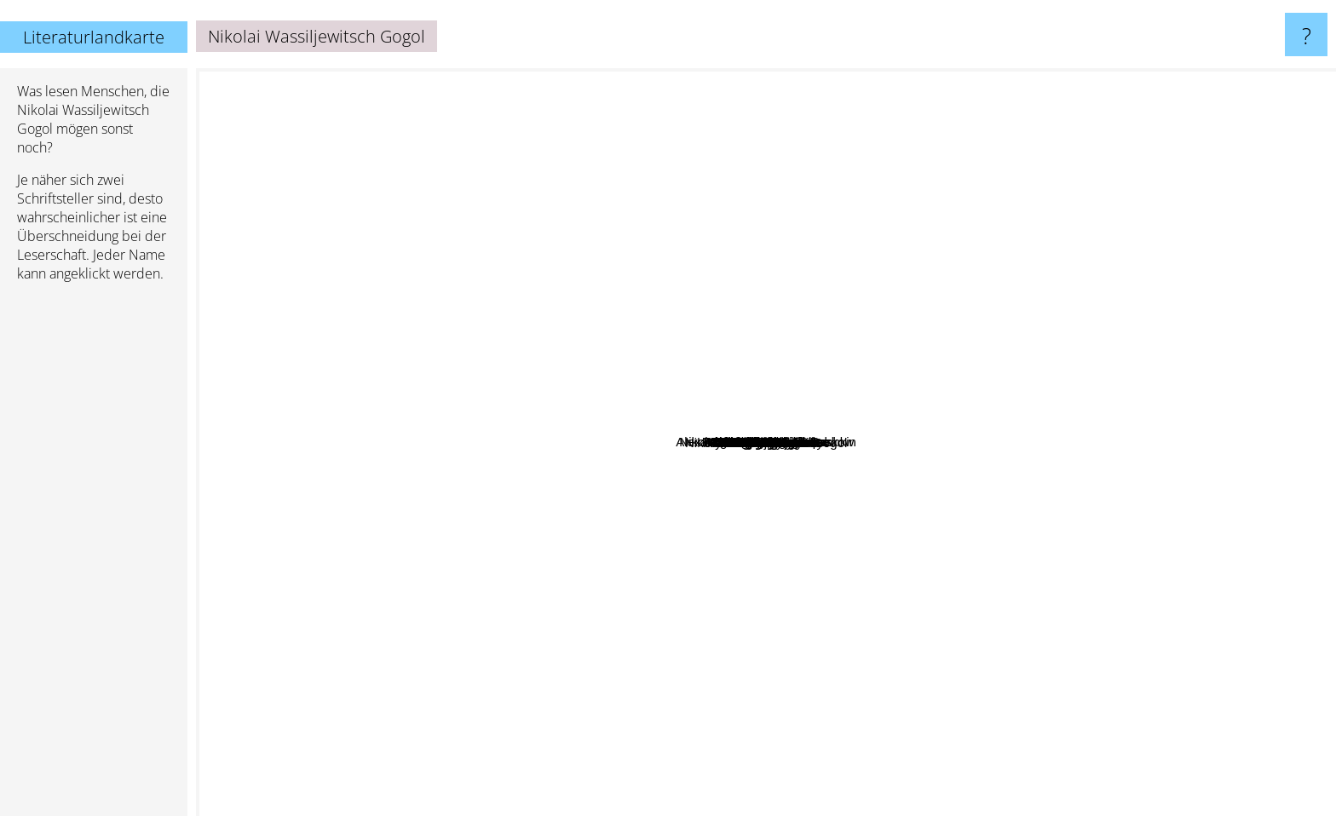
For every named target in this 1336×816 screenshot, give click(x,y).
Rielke (991, 200)
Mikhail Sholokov (730, 381)
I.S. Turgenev (731, 632)
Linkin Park (1086, 556)
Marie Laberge (363, 376)
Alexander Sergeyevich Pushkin (786, 377)
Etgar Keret (911, 608)
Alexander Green (497, 486)
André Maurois (638, 137)
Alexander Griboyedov (1242, 598)
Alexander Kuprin (874, 447)
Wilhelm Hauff (539, 676)
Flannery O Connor (1116, 543)
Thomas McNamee (519, 208)
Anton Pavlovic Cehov (936, 458)
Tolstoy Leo (797, 529)
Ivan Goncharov (814, 676)
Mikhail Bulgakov (415, 401)
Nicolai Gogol (1094, 690)
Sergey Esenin (1284, 262)
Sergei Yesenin (573, 741)
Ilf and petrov (735, 454)
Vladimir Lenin (1010, 739)
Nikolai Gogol (834, 365)
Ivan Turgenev (556, 540)
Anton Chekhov (823, 274)
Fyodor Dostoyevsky (280, 565)
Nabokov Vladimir (565, 446)
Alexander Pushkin (629, 499)
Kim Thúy (609, 702)
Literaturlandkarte (93, 37)
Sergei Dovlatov (872, 419)
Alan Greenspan (420, 374)
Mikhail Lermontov (636, 442)
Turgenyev (579, 567)
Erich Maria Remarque (688, 274)
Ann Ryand (501, 661)
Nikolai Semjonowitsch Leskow (1079, 320)
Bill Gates (889, 283)
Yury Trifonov (1081, 384)
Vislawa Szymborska (742, 136)
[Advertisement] (94, 556)
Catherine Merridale (934, 214)
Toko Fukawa (696, 673)
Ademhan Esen (1139, 420)
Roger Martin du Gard (622, 181)
